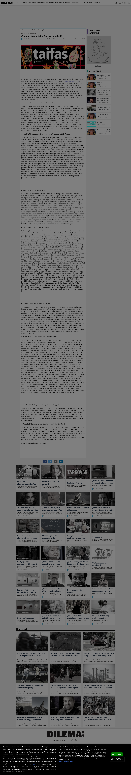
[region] (65, 759)
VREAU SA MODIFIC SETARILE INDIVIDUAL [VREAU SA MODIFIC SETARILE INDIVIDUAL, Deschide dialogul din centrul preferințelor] (117, 759)
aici (34, 764)
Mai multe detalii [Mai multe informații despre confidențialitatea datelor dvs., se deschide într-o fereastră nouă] (36, 754)
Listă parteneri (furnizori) (66, 761)
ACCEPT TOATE (117, 754)
